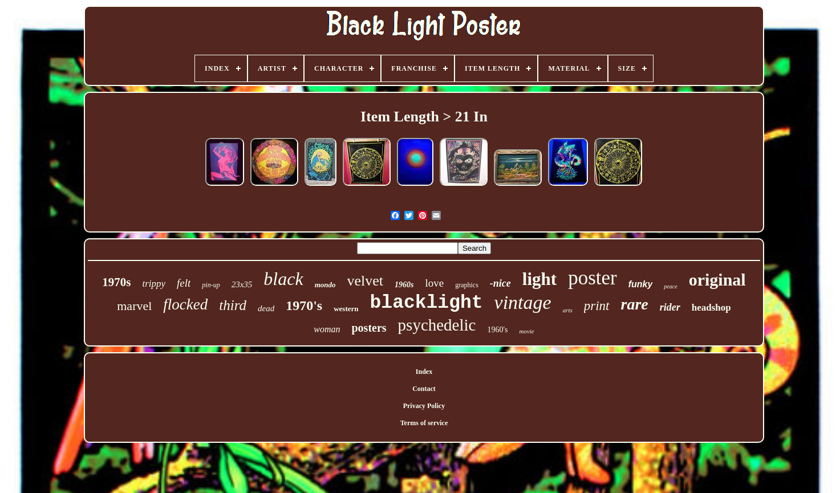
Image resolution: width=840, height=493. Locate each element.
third (232, 305)
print (597, 306)
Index (424, 372)
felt (183, 283)
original (717, 279)
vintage (522, 302)
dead (266, 308)
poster (592, 278)
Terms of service (424, 423)
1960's (497, 329)
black (283, 278)
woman (327, 329)
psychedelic (437, 325)
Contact (424, 389)
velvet (365, 280)
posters (368, 327)
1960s (404, 284)
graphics (466, 285)
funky (640, 284)
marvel (134, 306)
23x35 (242, 284)
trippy (153, 283)
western (346, 308)
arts (568, 310)
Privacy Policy (424, 406)
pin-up (211, 285)
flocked (185, 304)
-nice (500, 283)
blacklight (426, 302)
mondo (325, 284)
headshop (711, 307)
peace (670, 286)
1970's (304, 305)
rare (634, 304)
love (434, 283)
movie (526, 331)
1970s (116, 282)
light (539, 279)
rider (670, 307)
